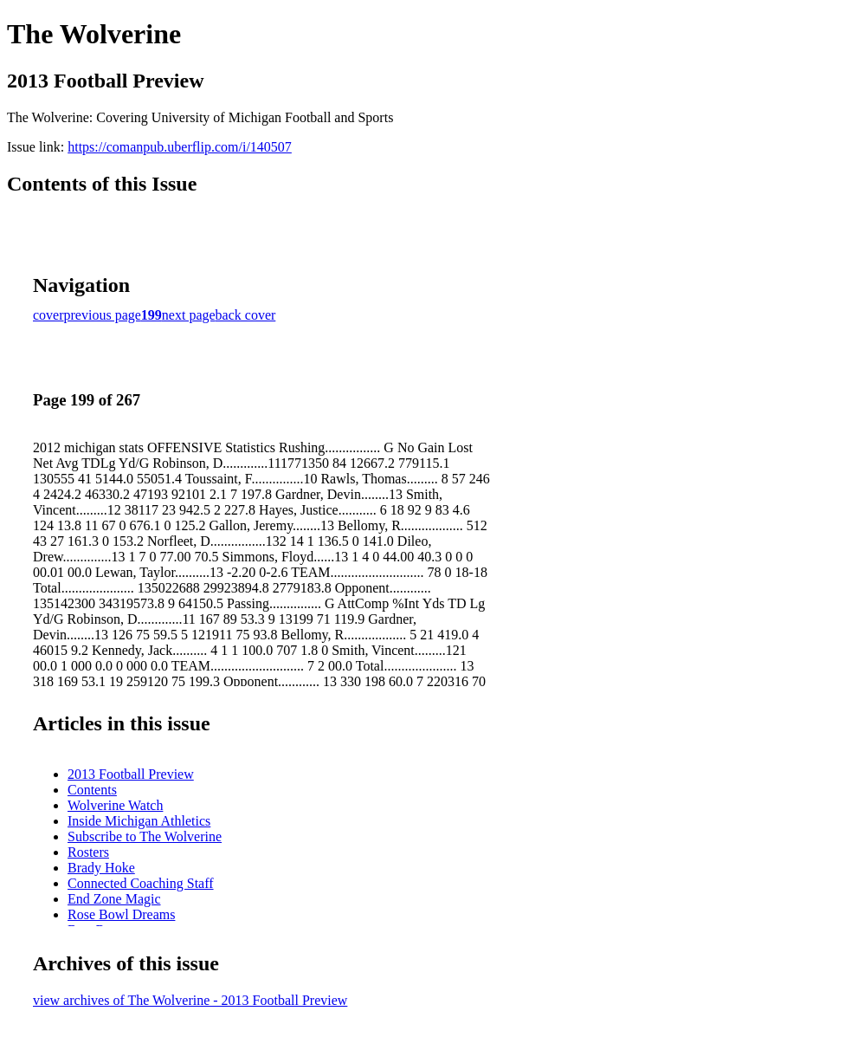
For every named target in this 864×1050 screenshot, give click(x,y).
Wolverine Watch (115, 805)
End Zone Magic (114, 898)
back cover (246, 315)
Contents (92, 789)
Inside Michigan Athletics (139, 820)
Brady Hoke (101, 867)
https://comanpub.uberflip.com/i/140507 (180, 146)
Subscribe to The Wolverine (145, 836)
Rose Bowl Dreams (121, 914)
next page (189, 315)
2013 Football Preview (131, 774)
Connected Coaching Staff (141, 883)
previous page (102, 315)
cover (48, 315)
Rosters (88, 852)
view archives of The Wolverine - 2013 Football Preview (190, 1000)
